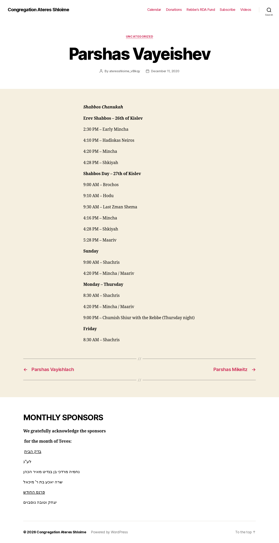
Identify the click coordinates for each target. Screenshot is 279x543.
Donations (174, 10)
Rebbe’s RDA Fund (201, 10)
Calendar (154, 10)
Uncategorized (139, 36)
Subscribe (227, 10)
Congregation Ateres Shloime (38, 9)
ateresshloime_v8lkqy (124, 71)
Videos (245, 10)
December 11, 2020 (165, 71)
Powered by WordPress (109, 532)
